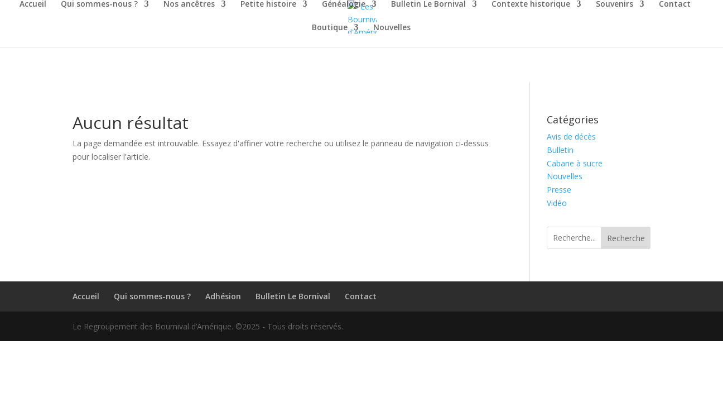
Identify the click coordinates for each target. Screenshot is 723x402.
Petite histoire (268, 4)
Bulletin (560, 150)
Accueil (33, 4)
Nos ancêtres (189, 4)
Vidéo (557, 203)
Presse (559, 189)
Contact (675, 4)
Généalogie (343, 4)
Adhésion (223, 296)
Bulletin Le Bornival (428, 4)
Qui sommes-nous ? (99, 4)
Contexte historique (530, 4)
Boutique (330, 27)
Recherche (626, 238)
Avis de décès (571, 136)
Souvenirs (614, 4)
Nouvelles (392, 27)
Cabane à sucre (574, 163)
